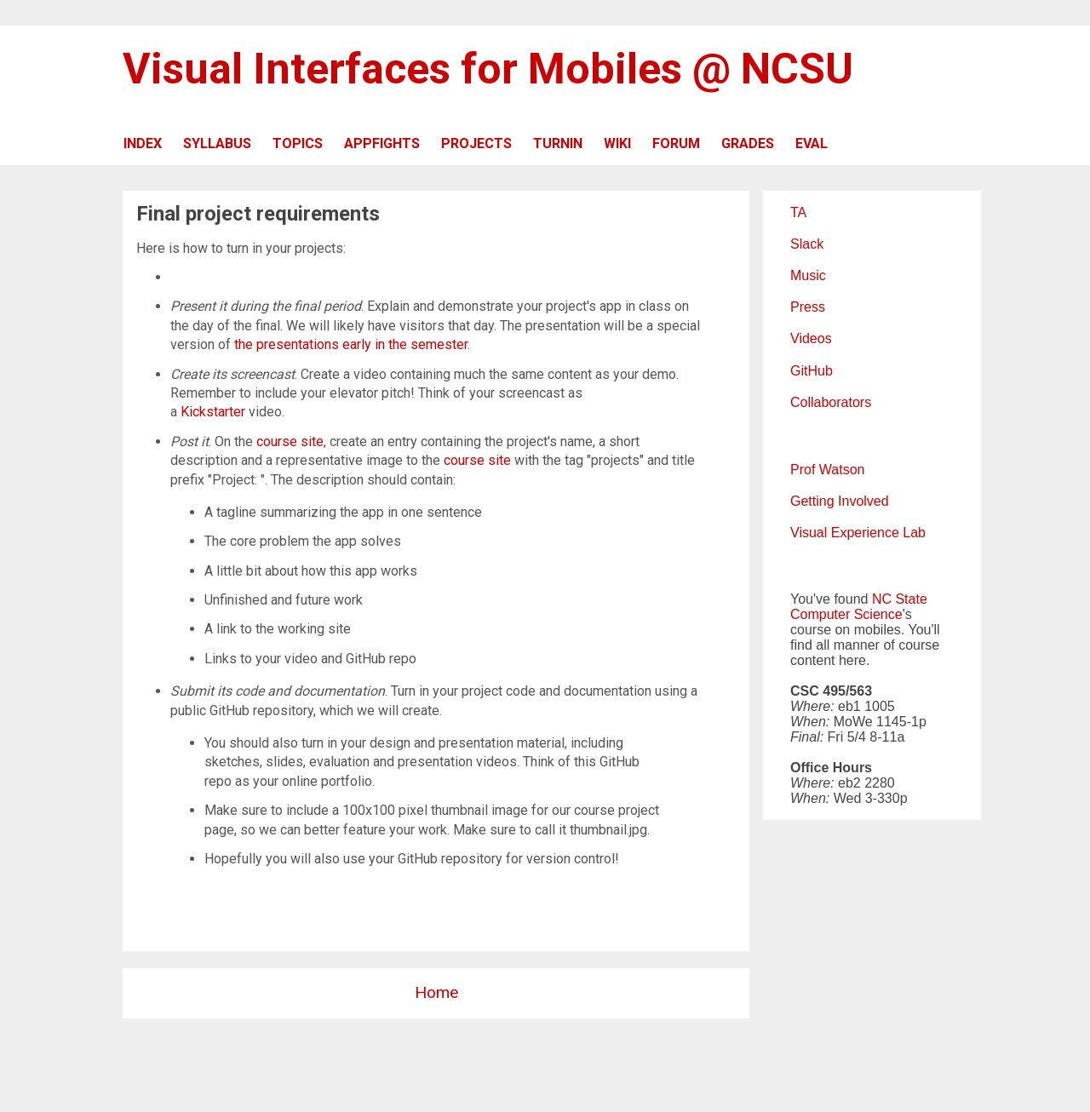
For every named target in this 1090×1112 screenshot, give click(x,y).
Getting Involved (839, 501)
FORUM (676, 143)
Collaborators (830, 402)
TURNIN (557, 143)
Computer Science (846, 614)
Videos (811, 338)
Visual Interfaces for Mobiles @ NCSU (488, 69)
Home (436, 992)
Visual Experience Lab (858, 532)
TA (798, 212)
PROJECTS (476, 143)
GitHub (811, 371)
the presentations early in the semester (351, 344)
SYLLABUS (217, 143)
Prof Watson (827, 469)
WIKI (617, 143)
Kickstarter (213, 412)
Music (808, 275)
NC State (899, 599)
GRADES (747, 143)
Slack (806, 244)
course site (290, 441)
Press (807, 307)
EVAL (811, 143)
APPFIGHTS (382, 143)
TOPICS (297, 143)
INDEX (142, 143)
